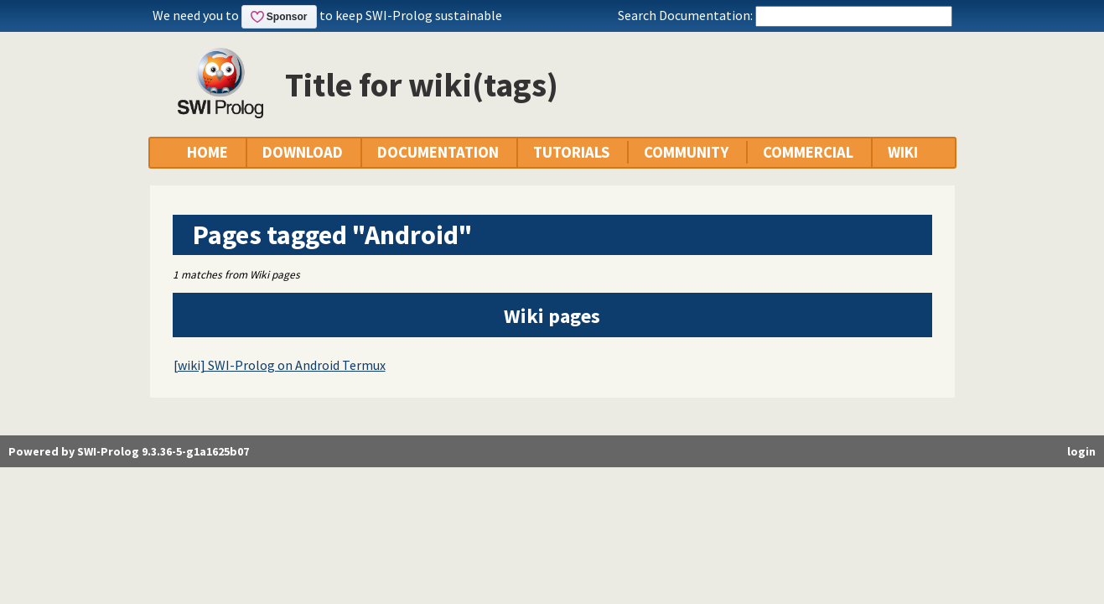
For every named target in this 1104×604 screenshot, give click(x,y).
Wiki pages (552, 316)
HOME (207, 152)
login (1081, 451)
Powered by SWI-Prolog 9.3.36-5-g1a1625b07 (128, 451)
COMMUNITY (686, 152)
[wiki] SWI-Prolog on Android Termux (280, 365)
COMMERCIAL (808, 152)
